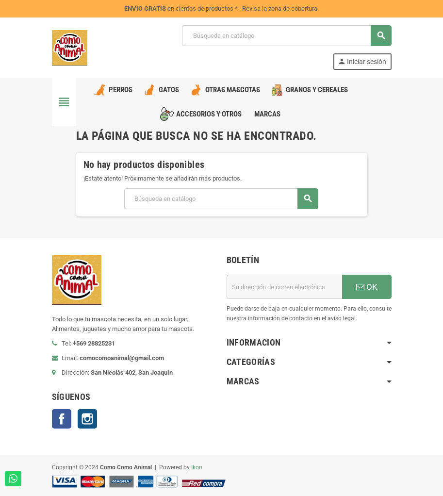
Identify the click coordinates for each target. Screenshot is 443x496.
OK (366, 287)
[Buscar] (286, 35)
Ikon (196, 467)
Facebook (61, 419)
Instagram (87, 419)
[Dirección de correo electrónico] (284, 287)
